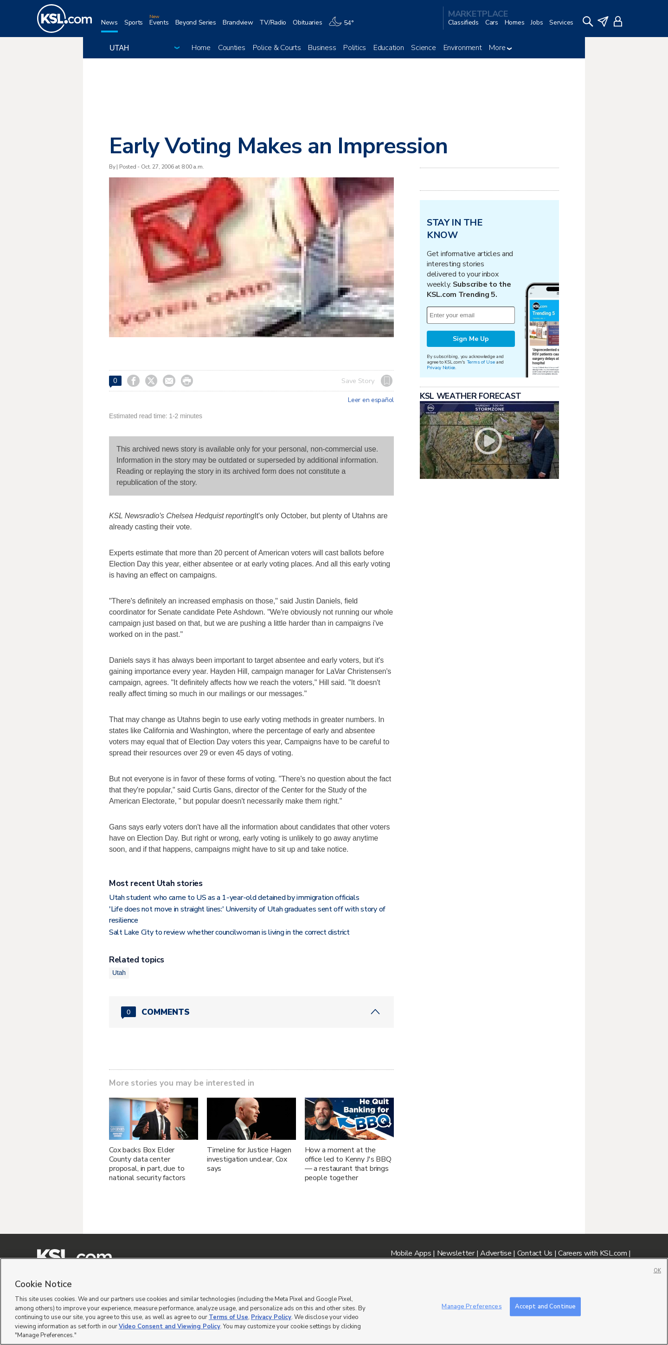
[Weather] (344, 26)
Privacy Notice (441, 368)
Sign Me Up (471, 338)
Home (201, 48)
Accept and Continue (545, 1306)
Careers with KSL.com (592, 1253)
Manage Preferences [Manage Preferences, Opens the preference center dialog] (471, 1306)
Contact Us (534, 1253)
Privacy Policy (271, 1317)
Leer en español (371, 400)
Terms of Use (481, 362)
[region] (334, 1301)
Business (322, 48)
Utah (119, 972)
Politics (354, 48)
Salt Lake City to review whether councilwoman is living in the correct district (229, 932)
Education (388, 48)
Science (423, 48)
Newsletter (456, 1253)
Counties (231, 48)
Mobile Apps (411, 1253)
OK (657, 1270)
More (500, 48)
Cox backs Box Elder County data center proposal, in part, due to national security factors (147, 1164)
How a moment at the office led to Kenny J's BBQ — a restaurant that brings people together (348, 1164)
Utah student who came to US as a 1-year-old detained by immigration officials (234, 897)
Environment (462, 48)
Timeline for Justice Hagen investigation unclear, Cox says (249, 1159)
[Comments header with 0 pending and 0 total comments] (251, 1012)
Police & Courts (277, 48)
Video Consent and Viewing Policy (169, 1326)
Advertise (495, 1253)
